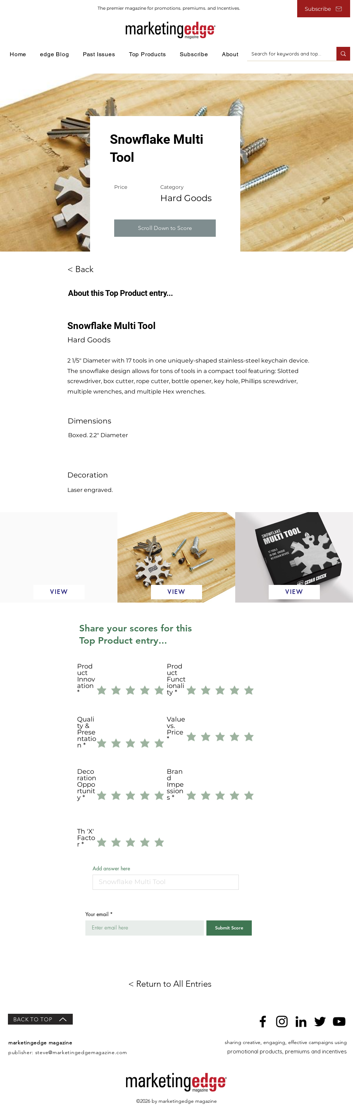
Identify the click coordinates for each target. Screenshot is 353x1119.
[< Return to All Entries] (176, 984)
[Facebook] (263, 1021)
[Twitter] (320, 1021)
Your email (96, 914)
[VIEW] (59, 592)
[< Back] (87, 269)
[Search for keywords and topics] (286, 54)
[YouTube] (339, 1021)
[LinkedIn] (301, 1021)
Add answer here (111, 868)
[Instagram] (282, 1021)
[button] (165, 228)
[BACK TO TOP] (40, 1019)
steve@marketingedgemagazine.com (81, 1052)
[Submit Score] (229, 928)
